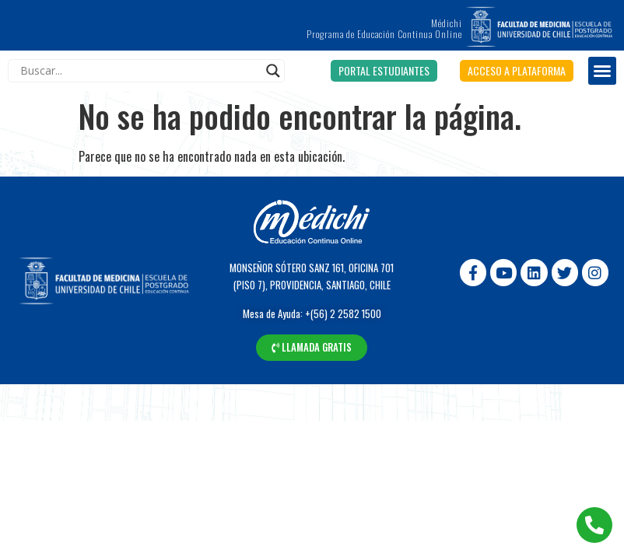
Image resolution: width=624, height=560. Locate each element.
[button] (384, 71)
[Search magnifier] (273, 71)
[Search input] (139, 71)
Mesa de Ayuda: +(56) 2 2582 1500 (312, 313)
